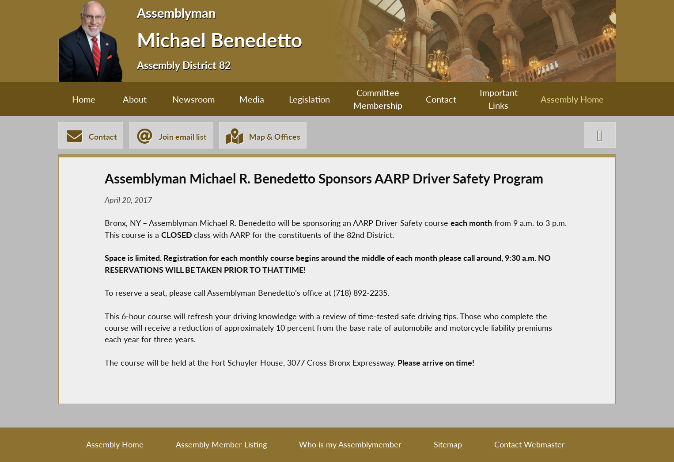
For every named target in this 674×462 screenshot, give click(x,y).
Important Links (499, 99)
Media (251, 99)
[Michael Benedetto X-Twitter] (600, 135)
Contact (441, 99)
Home (83, 99)
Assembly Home (572, 99)
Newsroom (193, 99)
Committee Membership (377, 99)
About (135, 99)
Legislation (309, 99)
